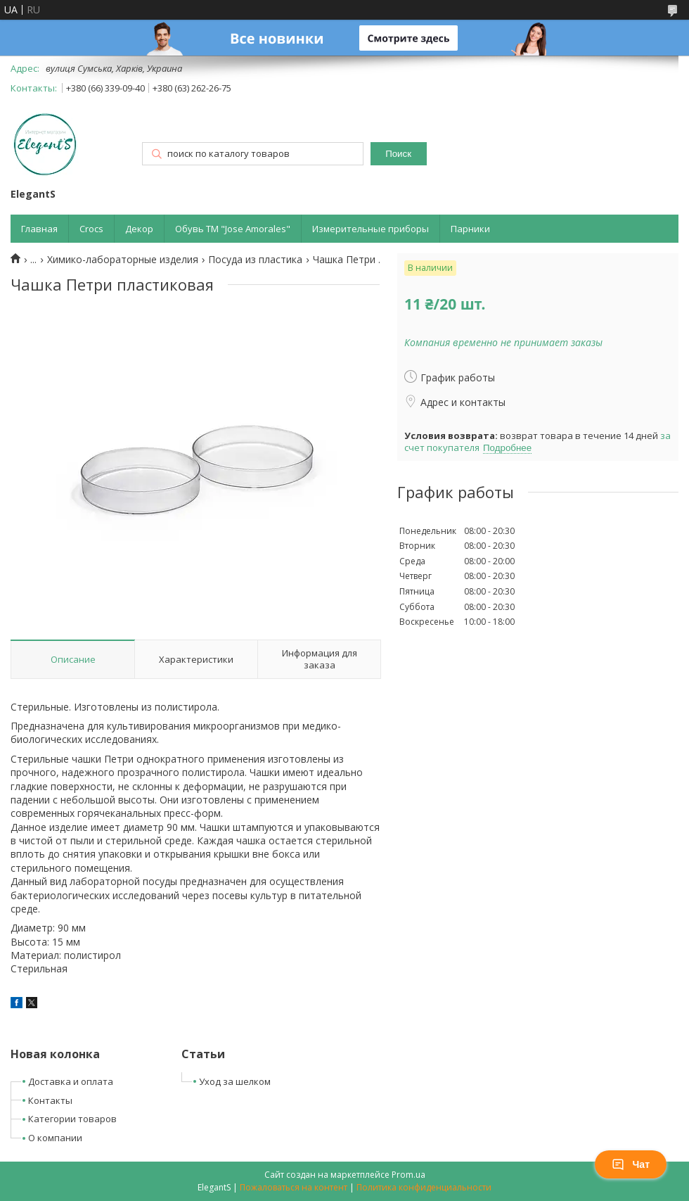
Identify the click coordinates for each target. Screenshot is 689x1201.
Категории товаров (72, 1118)
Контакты (50, 1100)
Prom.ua (408, 1175)
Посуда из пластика (255, 259)
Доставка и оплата (70, 1081)
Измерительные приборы (370, 228)
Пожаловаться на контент (293, 1187)
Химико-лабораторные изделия (122, 259)
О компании (55, 1137)
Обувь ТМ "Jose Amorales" (232, 228)
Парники (470, 228)
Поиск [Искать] (398, 153)
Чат (631, 1164)
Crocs (91, 228)
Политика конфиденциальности (423, 1187)
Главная (39, 228)
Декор (139, 228)
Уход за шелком (235, 1081)
